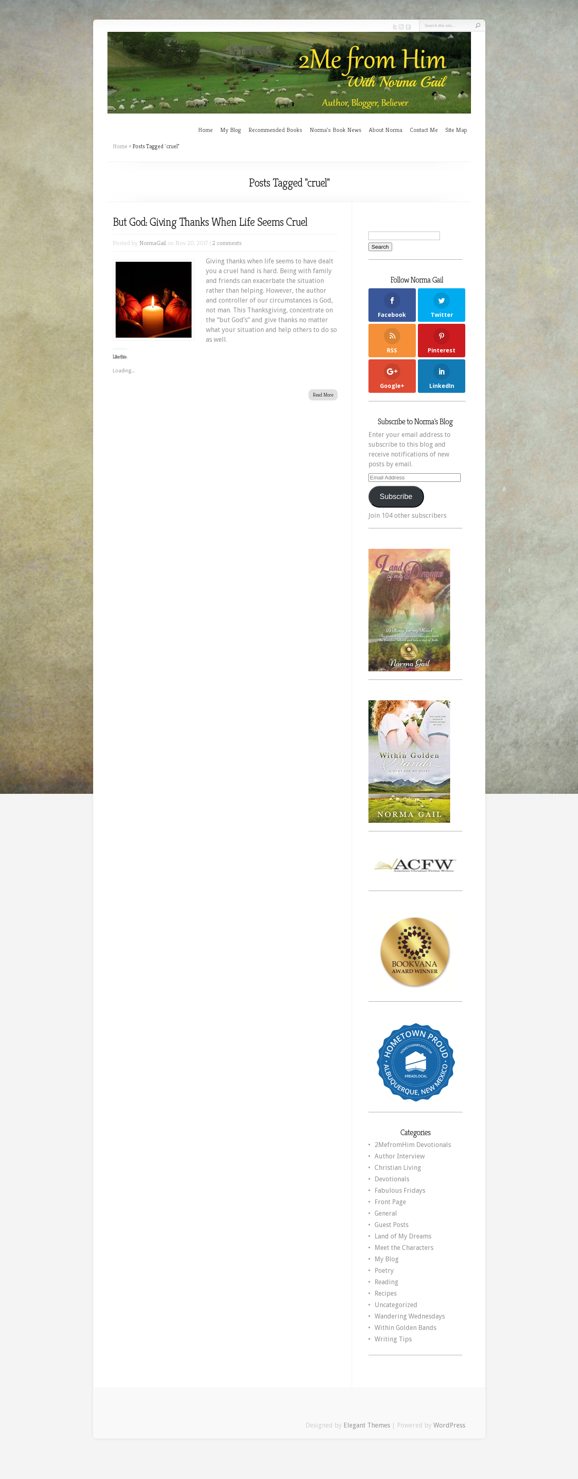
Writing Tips (393, 1339)
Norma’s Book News (336, 130)
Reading (386, 1282)
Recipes (386, 1293)
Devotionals (392, 1179)
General (386, 1213)
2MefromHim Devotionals (413, 1145)
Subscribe (395, 496)
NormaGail (152, 243)
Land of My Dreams (403, 1236)
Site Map (456, 130)
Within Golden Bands (405, 1328)
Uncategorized (396, 1305)
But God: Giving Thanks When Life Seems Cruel (210, 222)
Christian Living (398, 1168)
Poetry (384, 1270)
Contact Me (424, 130)
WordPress (449, 1425)
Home (205, 130)
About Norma (385, 130)
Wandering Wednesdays (410, 1316)
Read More (323, 395)
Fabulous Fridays (400, 1190)
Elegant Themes (367, 1425)
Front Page (390, 1202)
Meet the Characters (404, 1248)
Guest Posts (391, 1225)
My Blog (230, 130)
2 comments (227, 243)
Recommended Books (275, 130)
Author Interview (400, 1156)
